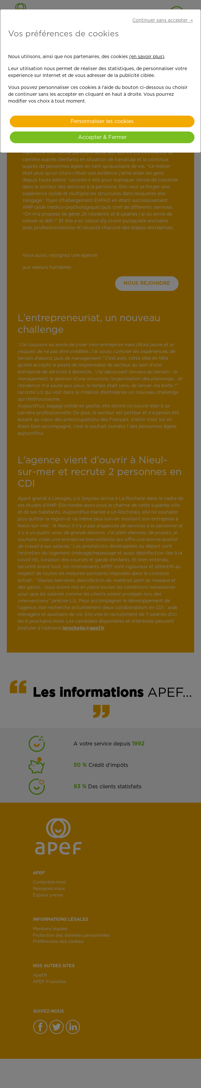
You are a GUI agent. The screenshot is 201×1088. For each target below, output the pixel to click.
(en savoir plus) (146, 57)
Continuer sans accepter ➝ (162, 20)
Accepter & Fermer (102, 137)
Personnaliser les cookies (102, 121)
